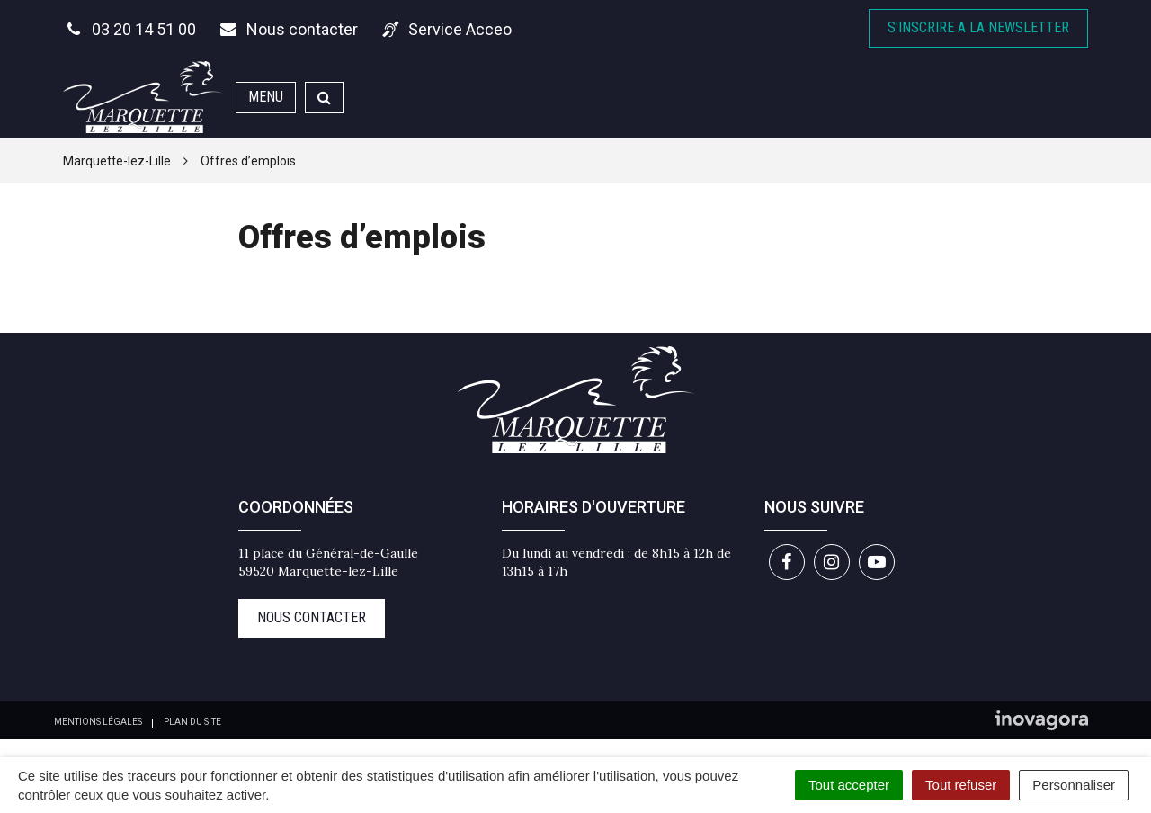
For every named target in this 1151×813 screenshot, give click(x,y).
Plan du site (192, 722)
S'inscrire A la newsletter (978, 27)
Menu (265, 96)
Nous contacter (311, 617)
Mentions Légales (98, 722)
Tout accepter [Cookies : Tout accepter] (848, 784)
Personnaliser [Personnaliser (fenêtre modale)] (1073, 784)
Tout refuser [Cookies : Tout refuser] (960, 784)
